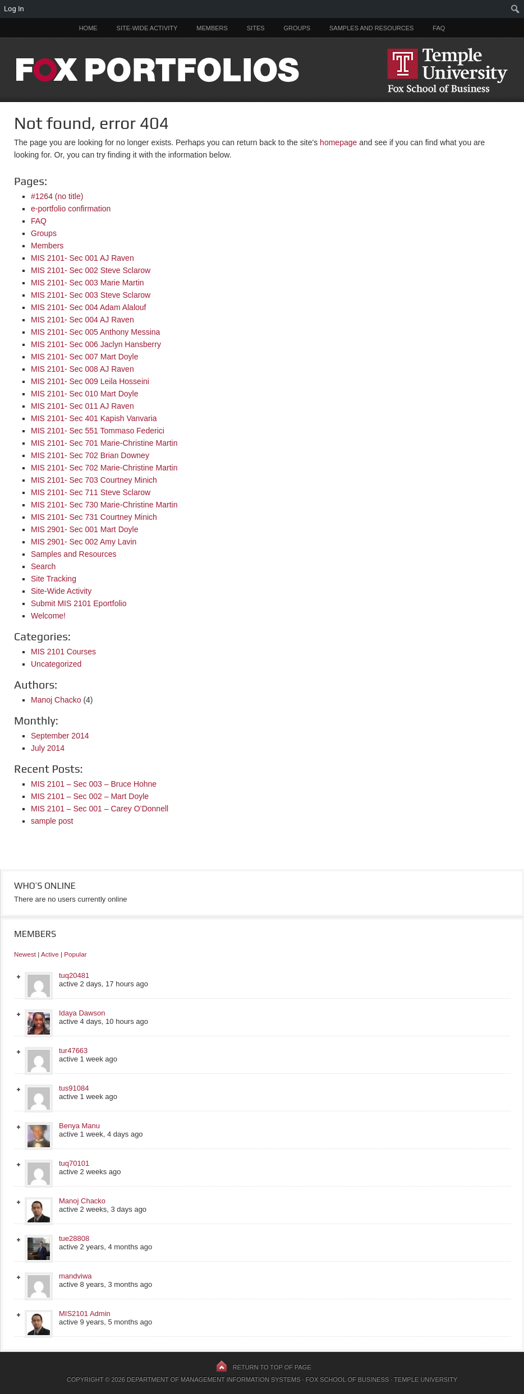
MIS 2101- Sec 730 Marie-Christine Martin (104, 504)
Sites (256, 28)
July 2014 (48, 748)
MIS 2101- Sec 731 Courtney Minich (94, 517)
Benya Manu (79, 1125)
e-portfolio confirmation (71, 208)
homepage (338, 142)
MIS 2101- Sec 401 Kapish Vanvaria (94, 418)
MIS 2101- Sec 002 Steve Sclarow (90, 270)
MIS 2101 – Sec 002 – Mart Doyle (90, 796)
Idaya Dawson (82, 1013)
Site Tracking (53, 578)
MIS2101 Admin (85, 1313)
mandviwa (75, 1276)
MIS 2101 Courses (63, 651)
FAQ (439, 28)
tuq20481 (74, 975)
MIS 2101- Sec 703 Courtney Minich (94, 480)
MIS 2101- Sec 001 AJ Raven (82, 257)
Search (43, 566)
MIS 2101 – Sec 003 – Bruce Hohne (94, 783)
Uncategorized (56, 663)
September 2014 (60, 735)
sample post (52, 820)
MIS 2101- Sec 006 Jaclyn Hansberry (96, 344)
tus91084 (74, 1088)
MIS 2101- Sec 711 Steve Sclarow (90, 492)
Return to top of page (272, 1367)
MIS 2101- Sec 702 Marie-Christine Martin (104, 467)
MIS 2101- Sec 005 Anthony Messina (95, 331)
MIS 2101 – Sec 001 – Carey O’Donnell (99, 808)
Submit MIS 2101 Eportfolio (78, 603)
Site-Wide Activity (147, 28)
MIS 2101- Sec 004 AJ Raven (82, 319)
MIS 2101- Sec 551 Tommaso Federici (97, 430)
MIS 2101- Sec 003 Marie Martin (87, 282)
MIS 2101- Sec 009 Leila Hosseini (90, 381)
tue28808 (74, 1238)
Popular (75, 954)
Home (88, 28)
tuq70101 (74, 1163)
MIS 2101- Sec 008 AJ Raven (82, 368)
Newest (25, 954)
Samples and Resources (371, 28)
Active (50, 954)
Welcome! (48, 615)
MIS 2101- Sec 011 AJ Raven (82, 405)
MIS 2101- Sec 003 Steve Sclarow (90, 294)
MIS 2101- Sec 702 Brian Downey (90, 455)
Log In (14, 8)
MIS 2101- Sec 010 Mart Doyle (84, 393)
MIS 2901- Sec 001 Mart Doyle (84, 529)
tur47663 (73, 1050)
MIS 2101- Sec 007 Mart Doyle (84, 356)
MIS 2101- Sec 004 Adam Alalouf (88, 307)
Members (212, 28)
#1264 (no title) (57, 196)
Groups (296, 28)
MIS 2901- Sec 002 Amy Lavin (83, 541)
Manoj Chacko (56, 699)
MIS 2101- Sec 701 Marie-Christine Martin (104, 442)
